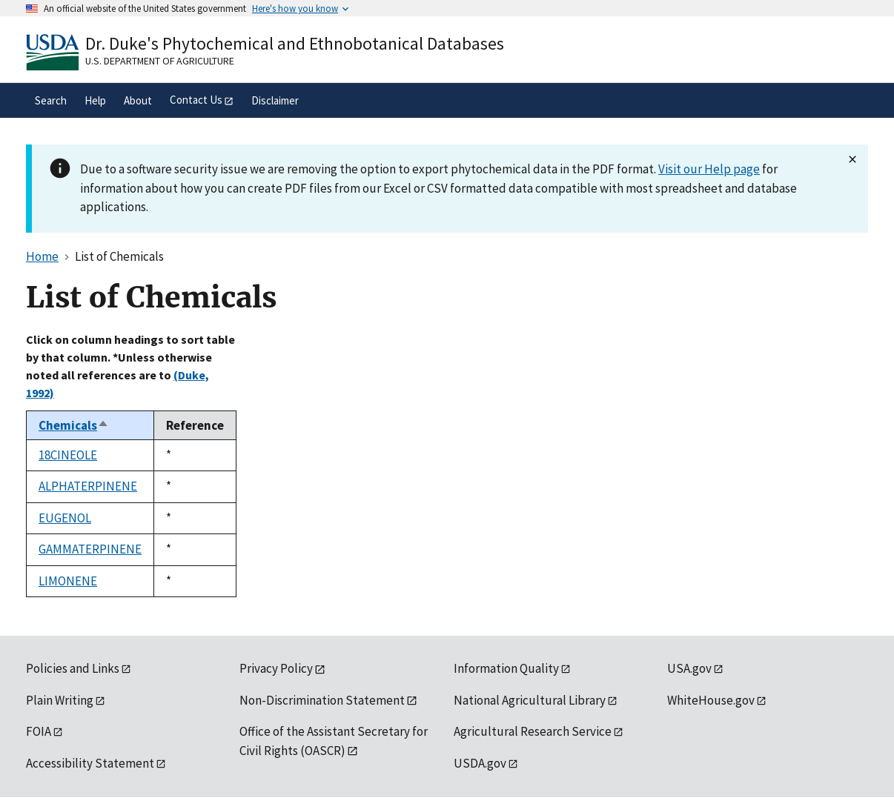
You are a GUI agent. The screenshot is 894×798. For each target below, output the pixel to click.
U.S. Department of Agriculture (159, 60)
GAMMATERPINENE (90, 549)
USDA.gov (480, 763)
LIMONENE (68, 581)
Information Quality (506, 668)
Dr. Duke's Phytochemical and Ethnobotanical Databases (294, 43)
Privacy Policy (276, 668)
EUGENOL (65, 518)
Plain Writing (59, 700)
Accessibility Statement (90, 763)
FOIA (38, 731)
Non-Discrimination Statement (322, 700)
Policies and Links (72, 668)
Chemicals (74, 425)
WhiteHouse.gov (711, 700)
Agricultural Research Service (533, 731)
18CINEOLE (68, 455)
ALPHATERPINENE (88, 486)
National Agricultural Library (530, 700)
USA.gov (689, 668)
